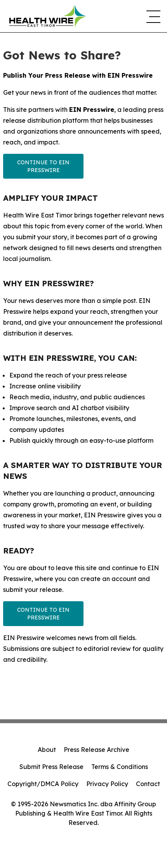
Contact (148, 784)
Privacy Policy (107, 784)
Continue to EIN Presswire (43, 166)
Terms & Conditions (119, 767)
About (47, 749)
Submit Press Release (51, 767)
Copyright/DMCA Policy (42, 784)
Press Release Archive (96, 749)
